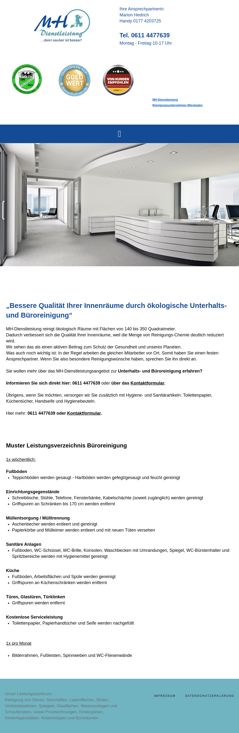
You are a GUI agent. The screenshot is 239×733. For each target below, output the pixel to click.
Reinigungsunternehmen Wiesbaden (177, 105)
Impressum (165, 696)
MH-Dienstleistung (165, 99)
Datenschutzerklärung (209, 696)
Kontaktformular (147, 383)
